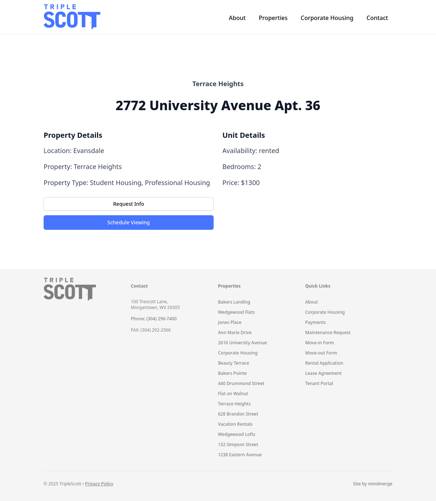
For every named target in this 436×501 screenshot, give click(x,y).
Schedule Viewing (129, 222)
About (237, 18)
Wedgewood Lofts (236, 434)
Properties (273, 18)
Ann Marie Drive (235, 332)
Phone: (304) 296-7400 (154, 319)
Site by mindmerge (372, 484)
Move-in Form (319, 343)
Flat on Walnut (233, 393)
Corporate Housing (326, 18)
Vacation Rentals (235, 424)
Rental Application (324, 363)
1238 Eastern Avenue (240, 455)
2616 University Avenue (242, 343)
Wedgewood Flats (236, 312)
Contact (377, 18)
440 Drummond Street (241, 383)
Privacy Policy (99, 484)
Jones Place (229, 322)
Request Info (128, 203)
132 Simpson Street (238, 444)
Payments (315, 322)
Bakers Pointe (232, 373)
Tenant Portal (319, 383)
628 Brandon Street (238, 414)
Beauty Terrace (233, 363)
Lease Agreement (323, 373)
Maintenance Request (328, 332)
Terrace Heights (234, 404)
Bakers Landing (234, 302)
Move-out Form (321, 353)
